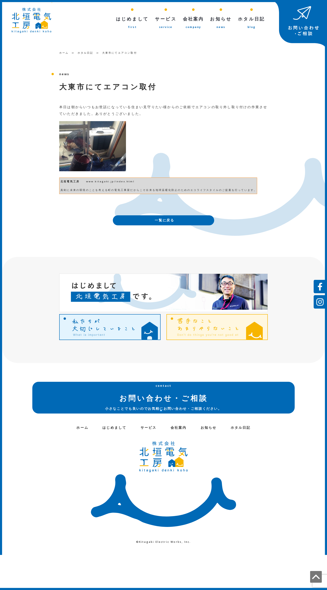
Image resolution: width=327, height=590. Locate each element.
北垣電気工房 (69, 181)
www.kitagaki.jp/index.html (110, 181)
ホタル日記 (85, 53)
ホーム (64, 53)
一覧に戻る (165, 220)
